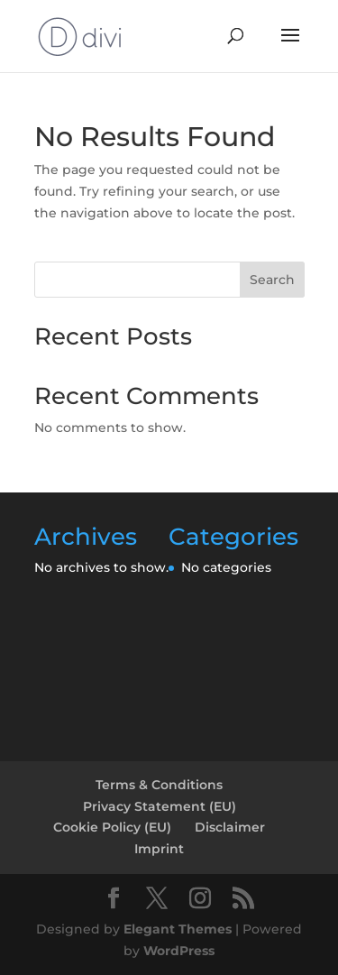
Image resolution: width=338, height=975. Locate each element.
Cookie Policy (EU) (112, 827)
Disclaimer (230, 827)
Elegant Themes (177, 929)
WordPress (179, 951)
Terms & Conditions (159, 785)
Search (272, 279)
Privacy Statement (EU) (159, 806)
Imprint (159, 849)
